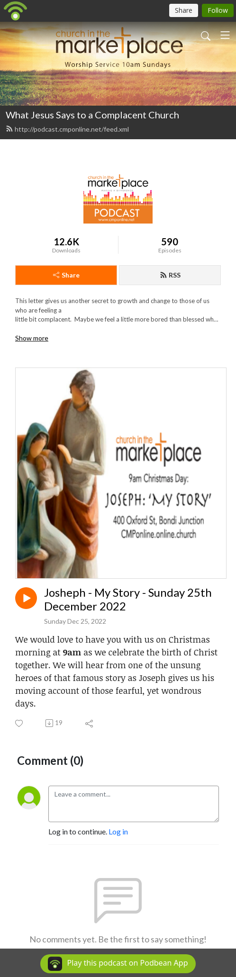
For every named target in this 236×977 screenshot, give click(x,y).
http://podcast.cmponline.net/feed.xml (67, 129)
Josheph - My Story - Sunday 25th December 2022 (128, 599)
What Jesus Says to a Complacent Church (92, 114)
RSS (170, 275)
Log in (118, 831)
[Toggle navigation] (225, 35)
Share (66, 275)
